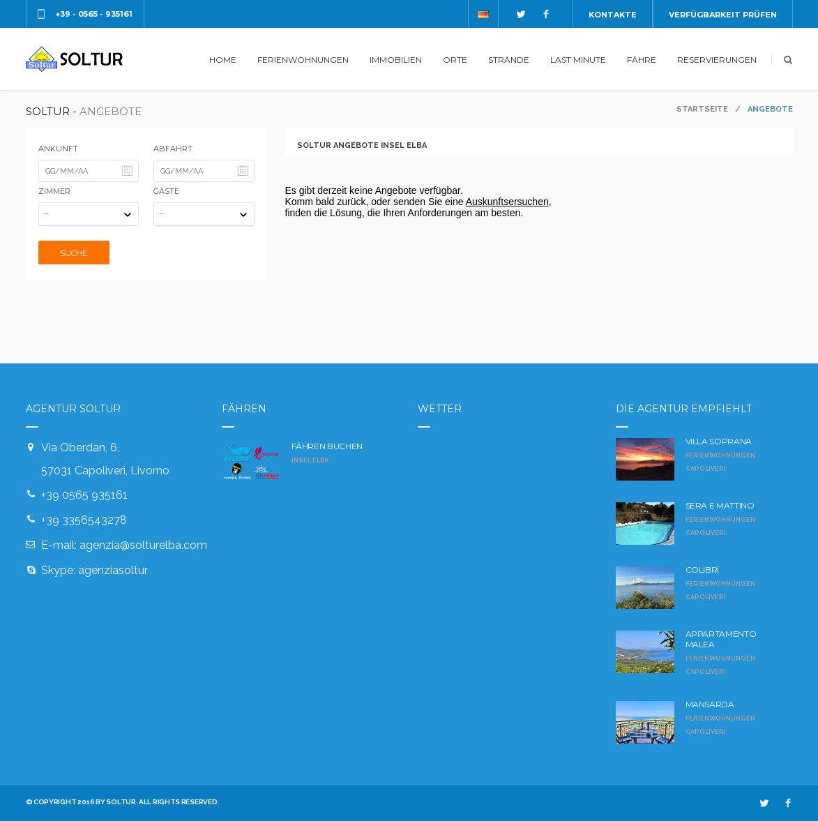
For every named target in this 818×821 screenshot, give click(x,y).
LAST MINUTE (578, 59)
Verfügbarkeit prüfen (723, 15)
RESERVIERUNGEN (717, 59)
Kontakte (613, 15)
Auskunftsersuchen (507, 201)
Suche (73, 253)
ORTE (455, 59)
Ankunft (58, 148)
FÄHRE (641, 59)
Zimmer (54, 191)
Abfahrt (172, 148)
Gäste (166, 191)
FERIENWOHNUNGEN (303, 59)
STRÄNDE (508, 59)
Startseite (702, 109)
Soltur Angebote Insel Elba (362, 145)
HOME (222, 59)
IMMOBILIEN (396, 59)
